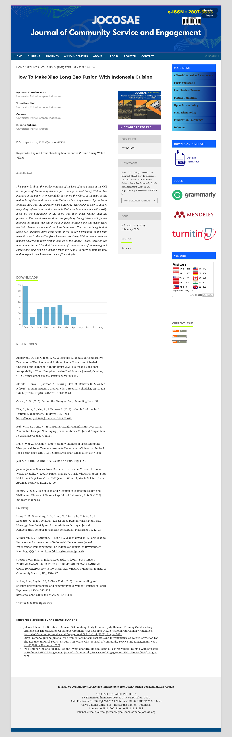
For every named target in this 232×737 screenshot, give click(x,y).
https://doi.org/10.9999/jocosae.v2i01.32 (44, 142)
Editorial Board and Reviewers (193, 75)
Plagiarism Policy (185, 112)
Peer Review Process (187, 90)
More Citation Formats (137, 200)
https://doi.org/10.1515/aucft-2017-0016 (78, 452)
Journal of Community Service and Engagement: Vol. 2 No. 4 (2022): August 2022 (73, 634)
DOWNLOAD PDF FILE (137, 127)
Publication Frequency (188, 120)
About (98, 56)
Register (130, 56)
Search (212, 56)
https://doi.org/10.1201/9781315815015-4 (46, 393)
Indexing (179, 127)
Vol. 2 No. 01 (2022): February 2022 (62, 67)
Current (34, 56)
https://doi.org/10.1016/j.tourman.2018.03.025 (44, 418)
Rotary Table (180, 303)
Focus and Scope (184, 83)
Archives (52, 56)
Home (18, 56)
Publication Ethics (185, 97)
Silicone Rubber (182, 310)
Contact (147, 56)
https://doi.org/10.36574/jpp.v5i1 (64, 551)
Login (114, 56)
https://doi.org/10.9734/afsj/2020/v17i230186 (51, 376)
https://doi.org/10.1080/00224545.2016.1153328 (44, 595)
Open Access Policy (186, 105)
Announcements (76, 56)
